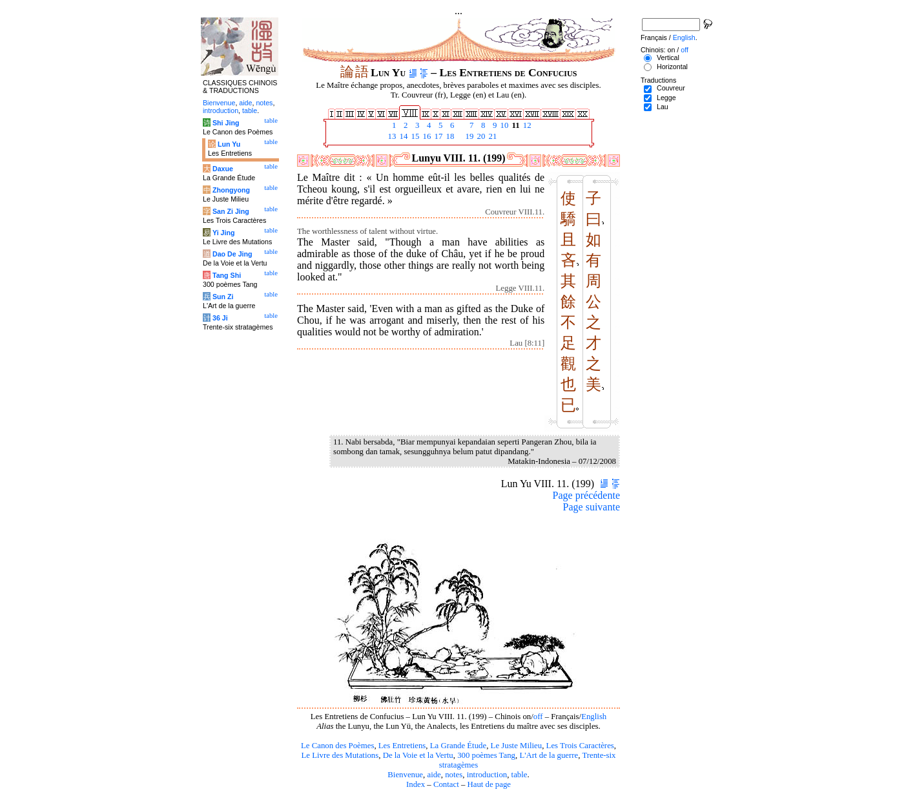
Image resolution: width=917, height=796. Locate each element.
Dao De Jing (232, 254)
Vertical (668, 57)
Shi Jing (225, 123)
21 (491, 136)
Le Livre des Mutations (339, 755)
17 (437, 136)
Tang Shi (226, 275)
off (538, 716)
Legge (666, 97)
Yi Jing (223, 232)
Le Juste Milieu (516, 745)
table (519, 774)
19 (468, 136)
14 (402, 136)
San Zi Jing (230, 211)
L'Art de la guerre (548, 755)
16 (425, 136)
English (593, 716)
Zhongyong (231, 190)
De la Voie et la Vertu (418, 755)
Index (415, 784)
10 (503, 125)
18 (449, 136)
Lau (662, 106)
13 (391, 136)
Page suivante (591, 506)
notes (453, 774)
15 (414, 136)
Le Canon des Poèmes (337, 745)
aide (433, 774)
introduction (487, 774)
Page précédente (586, 495)
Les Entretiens (402, 745)
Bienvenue (405, 774)
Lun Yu (229, 144)
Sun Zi (223, 296)
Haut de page (489, 784)
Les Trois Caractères (580, 745)
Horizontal (672, 66)
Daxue (222, 169)
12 (526, 125)
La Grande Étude (458, 745)
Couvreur (671, 88)
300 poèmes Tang (486, 755)
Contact (446, 784)
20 (480, 136)
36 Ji (220, 318)
